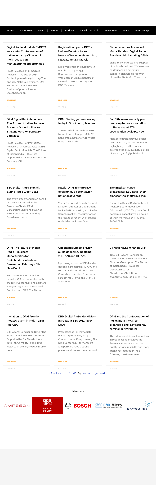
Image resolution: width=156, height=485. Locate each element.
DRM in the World (89, 30)
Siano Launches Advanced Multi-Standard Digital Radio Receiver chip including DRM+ (129, 51)
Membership (142, 30)
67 (70, 373)
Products (69, 30)
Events (55, 30)
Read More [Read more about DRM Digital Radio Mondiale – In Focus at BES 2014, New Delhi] (62, 362)
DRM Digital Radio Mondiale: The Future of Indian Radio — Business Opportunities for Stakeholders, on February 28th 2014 (25, 127)
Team (126, 30)
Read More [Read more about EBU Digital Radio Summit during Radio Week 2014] (11, 228)
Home (10, 30)
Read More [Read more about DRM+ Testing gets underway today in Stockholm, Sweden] (62, 168)
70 (84, 373)
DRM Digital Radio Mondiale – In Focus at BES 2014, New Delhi (77, 320)
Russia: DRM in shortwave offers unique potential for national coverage (75, 191)
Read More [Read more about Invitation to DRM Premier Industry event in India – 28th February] (11, 362)
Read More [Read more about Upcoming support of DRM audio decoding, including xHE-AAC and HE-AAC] (62, 297)
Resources (111, 30)
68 (74, 373)
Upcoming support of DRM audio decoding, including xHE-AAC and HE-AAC (75, 252)
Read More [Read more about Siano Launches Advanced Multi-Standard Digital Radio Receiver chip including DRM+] (114, 100)
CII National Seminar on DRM (128, 247)
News (41, 30)
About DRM (26, 30)
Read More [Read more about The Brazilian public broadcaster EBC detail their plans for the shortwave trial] (114, 228)
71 (89, 373)
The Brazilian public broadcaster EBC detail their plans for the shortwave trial (128, 191)
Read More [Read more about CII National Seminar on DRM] (114, 297)
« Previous (55, 373)
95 (96, 373)
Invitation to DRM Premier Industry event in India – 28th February (25, 320)
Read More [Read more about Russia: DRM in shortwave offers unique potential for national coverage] (62, 228)
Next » (103, 373)
